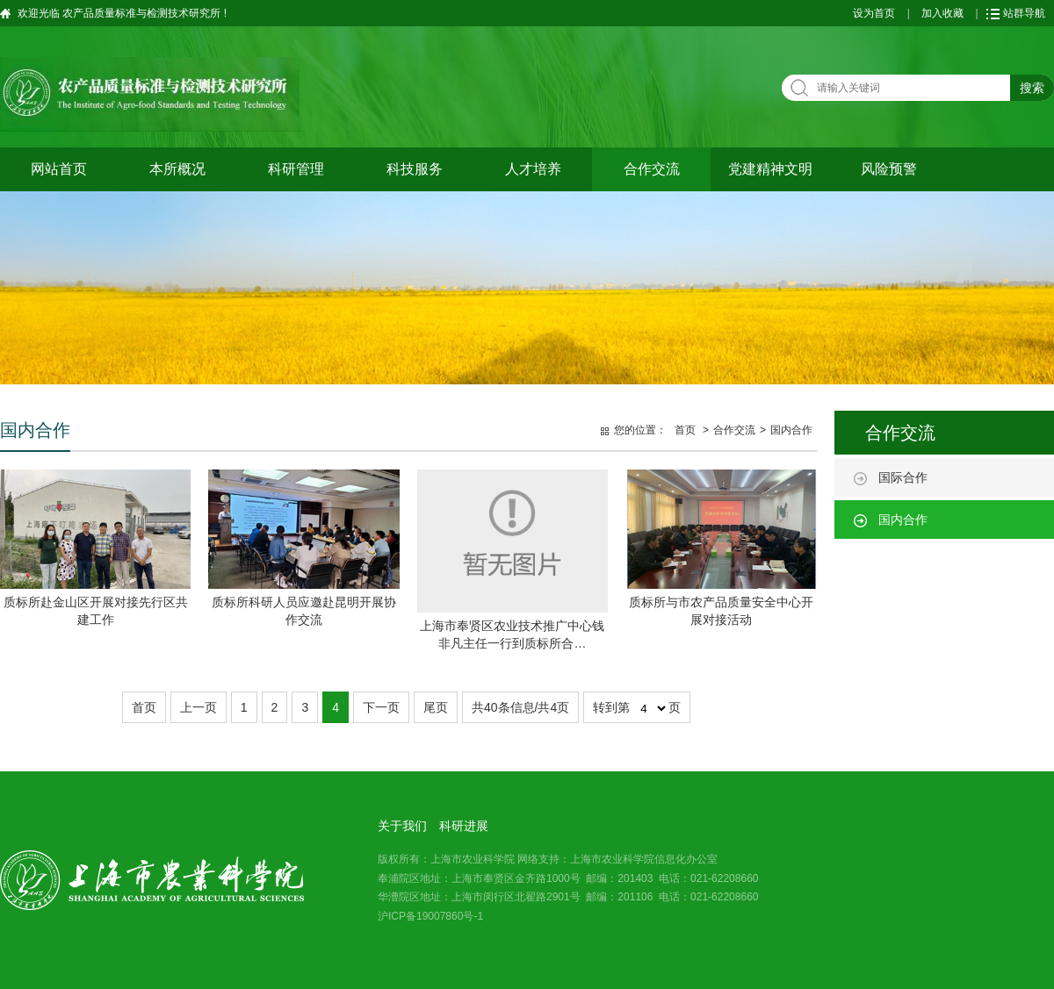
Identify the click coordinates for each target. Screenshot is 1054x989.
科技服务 (414, 168)
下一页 (381, 707)
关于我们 (402, 826)
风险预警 (889, 168)
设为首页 (874, 13)
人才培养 (533, 168)
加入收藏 (942, 13)
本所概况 (177, 168)
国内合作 (903, 519)
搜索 (1032, 88)
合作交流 (652, 168)
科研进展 (463, 826)
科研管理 (296, 168)
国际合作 (903, 477)
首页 (685, 430)
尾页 (435, 707)
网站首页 (59, 168)
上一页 (198, 707)
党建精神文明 (770, 168)
